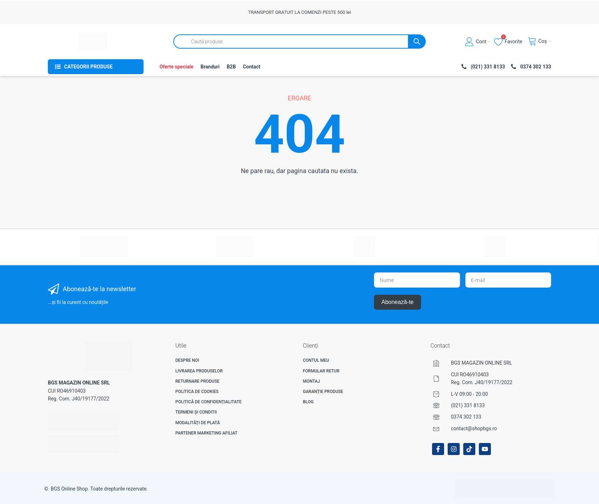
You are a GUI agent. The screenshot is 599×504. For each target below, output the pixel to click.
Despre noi (187, 360)
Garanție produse (323, 391)
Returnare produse (197, 381)
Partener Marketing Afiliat (206, 433)
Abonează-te (397, 302)
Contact (251, 67)
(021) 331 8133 (468, 405)
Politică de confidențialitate (208, 401)
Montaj (311, 381)
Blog (308, 401)
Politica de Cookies (197, 391)
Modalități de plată (197, 422)
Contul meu (316, 360)
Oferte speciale (176, 67)
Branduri (210, 67)
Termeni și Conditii (196, 412)
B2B (231, 67)
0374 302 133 (466, 417)
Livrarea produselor (199, 371)
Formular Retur (321, 371)
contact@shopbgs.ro (474, 428)
